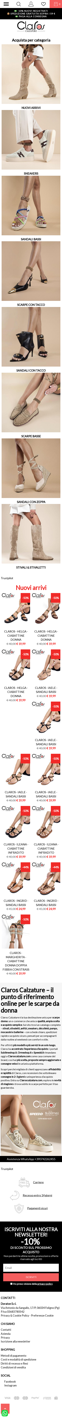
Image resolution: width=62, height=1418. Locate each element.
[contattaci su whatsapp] (5, 1413)
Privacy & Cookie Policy (15, 1315)
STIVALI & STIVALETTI (31, 567)
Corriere (38, 1182)
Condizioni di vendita (13, 1367)
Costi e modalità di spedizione (18, 1359)
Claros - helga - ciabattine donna (16, 635)
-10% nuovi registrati (31, 11)
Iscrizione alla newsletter (15, 1341)
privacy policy (45, 1283)
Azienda (5, 1333)
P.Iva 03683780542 (12, 1311)
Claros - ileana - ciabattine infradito (16, 848)
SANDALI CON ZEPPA (31, 502)
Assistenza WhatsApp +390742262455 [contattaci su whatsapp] (31, 1159)
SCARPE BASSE (31, 436)
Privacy (5, 1337)
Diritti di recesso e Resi (14, 1363)
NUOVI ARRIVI (31, 108)
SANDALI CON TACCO (31, 370)
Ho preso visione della (33, 1283)
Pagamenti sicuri (37, 1208)
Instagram (10, 1385)
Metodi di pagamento (13, 1355)
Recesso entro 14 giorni (37, 1195)
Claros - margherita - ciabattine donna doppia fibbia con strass (16, 961)
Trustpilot (7, 578)
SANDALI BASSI (31, 239)
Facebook (10, 1381)
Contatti (6, 1329)
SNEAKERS (31, 173)
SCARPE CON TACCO (31, 305)
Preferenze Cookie (42, 1315)
